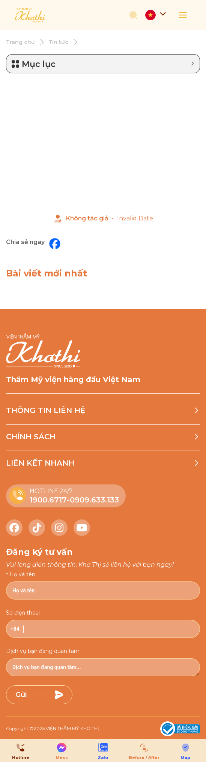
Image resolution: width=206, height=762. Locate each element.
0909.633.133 (94, 499)
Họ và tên (22, 574)
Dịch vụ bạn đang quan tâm (43, 651)
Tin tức (58, 42)
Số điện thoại (23, 612)
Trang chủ (20, 42)
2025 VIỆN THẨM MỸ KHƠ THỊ (66, 728)
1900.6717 (48, 499)
